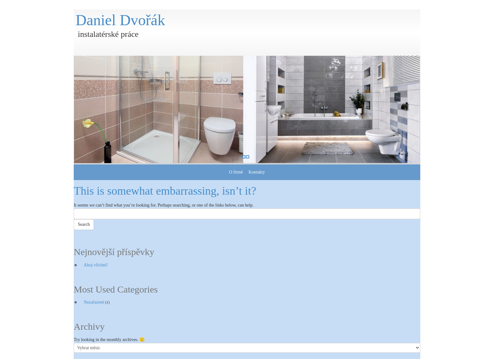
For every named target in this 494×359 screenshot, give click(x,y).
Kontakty (257, 172)
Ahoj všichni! (96, 265)
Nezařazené (94, 302)
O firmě (236, 172)
